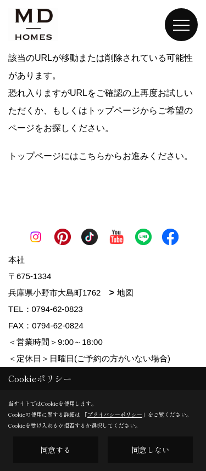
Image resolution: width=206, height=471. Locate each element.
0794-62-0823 (57, 309)
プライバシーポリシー (114, 414)
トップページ (113, 110)
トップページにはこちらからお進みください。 (100, 156)
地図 (125, 292)
